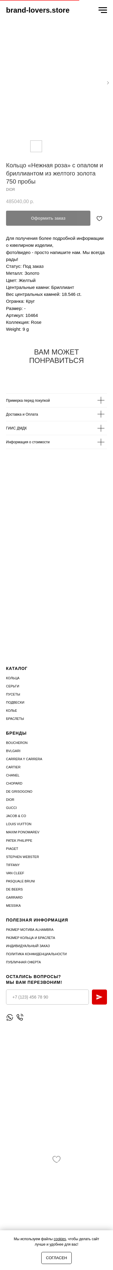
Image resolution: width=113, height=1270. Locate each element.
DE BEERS (14, 889)
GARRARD (14, 897)
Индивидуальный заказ (28, 946)
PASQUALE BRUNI (20, 881)
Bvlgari (13, 751)
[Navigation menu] (103, 10)
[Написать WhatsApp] (10, 1017)
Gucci (11, 808)
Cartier (13, 767)
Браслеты (15, 718)
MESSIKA (13, 905)
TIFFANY (13, 865)
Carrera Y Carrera (24, 759)
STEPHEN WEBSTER (22, 857)
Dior (10, 799)
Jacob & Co (16, 816)
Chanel (13, 775)
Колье (11, 710)
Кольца (13, 678)
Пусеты (13, 694)
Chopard (14, 783)
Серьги (12, 686)
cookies (60, 1239)
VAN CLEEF (15, 873)
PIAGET (12, 848)
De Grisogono (19, 791)
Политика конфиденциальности (36, 954)
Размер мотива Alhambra (30, 929)
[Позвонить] (20, 1017)
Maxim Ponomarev (22, 832)
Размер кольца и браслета (30, 938)
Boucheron (17, 743)
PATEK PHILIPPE (19, 840)
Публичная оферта (23, 962)
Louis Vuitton (18, 824)
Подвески (15, 702)
